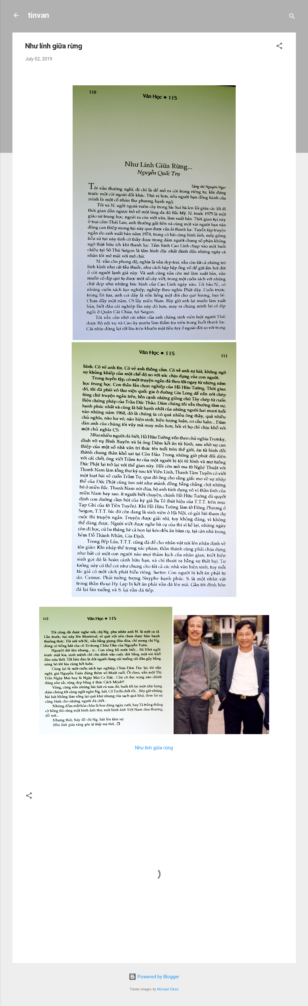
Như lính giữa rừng (154, 748)
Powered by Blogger (154, 977)
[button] (279, 47)
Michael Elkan (168, 989)
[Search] (292, 17)
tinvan (38, 15)
